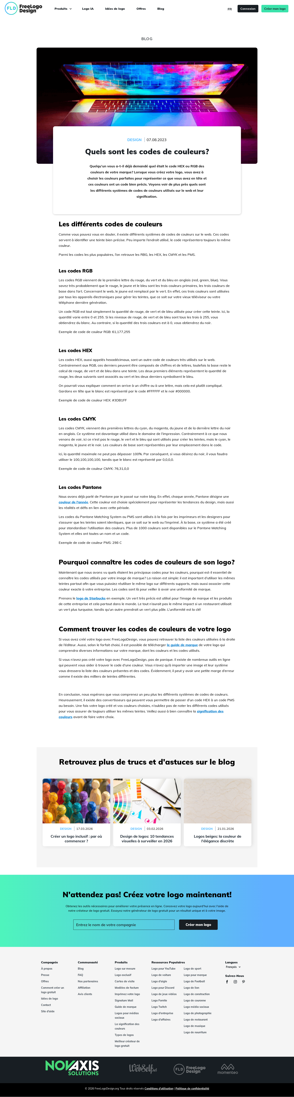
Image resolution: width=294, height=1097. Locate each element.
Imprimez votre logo (127, 994)
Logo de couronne (195, 1000)
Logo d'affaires (161, 1019)
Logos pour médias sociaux (127, 1015)
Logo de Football (194, 981)
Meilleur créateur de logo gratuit (127, 1044)
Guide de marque (125, 1007)
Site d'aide (48, 1011)
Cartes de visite (125, 981)
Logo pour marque (195, 975)
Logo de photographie (198, 1013)
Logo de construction (197, 994)
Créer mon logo (274, 8)
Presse (45, 975)
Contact (46, 1005)
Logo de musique (194, 1026)
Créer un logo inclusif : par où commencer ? (76, 781)
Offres (141, 8)
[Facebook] (229, 982)
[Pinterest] (245, 982)
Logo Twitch (159, 1007)
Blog (160, 8)
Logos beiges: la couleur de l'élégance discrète (217, 781)
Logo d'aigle (159, 981)
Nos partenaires (88, 981)
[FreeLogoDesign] (33, 8)
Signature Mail (124, 1000)
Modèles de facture (127, 987)
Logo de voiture (161, 975)
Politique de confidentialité (192, 1088)
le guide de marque (182, 645)
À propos (46, 968)
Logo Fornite (159, 1000)
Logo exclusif (123, 975)
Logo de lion (191, 987)
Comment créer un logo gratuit (52, 990)
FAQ (80, 975)
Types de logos (124, 1035)
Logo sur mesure (125, 968)
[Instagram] (237, 982)
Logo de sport (192, 968)
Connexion (247, 8)
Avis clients (85, 994)
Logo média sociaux (196, 1007)
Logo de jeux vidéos (164, 994)
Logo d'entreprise (162, 1013)
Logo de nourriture (195, 1032)
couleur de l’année (73, 502)
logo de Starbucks (91, 598)
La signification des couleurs (127, 1026)
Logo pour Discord (163, 987)
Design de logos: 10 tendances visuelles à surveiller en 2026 (146, 783)
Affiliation (84, 987)
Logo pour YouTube (164, 968)
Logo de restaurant (196, 1019)
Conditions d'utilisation (159, 1088)
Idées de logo (115, 8)
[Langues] (233, 967)
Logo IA (88, 8)
